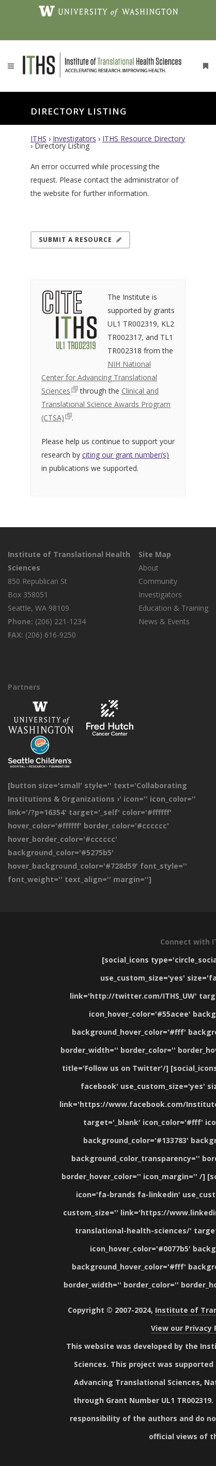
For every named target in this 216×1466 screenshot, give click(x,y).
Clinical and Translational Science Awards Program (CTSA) (106, 404)
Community (157, 581)
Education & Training (173, 608)
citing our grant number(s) (125, 455)
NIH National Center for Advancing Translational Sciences (99, 377)
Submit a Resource (80, 239)
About (148, 568)
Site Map (154, 554)
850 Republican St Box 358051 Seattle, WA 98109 (38, 594)
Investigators (74, 138)
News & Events (164, 621)
